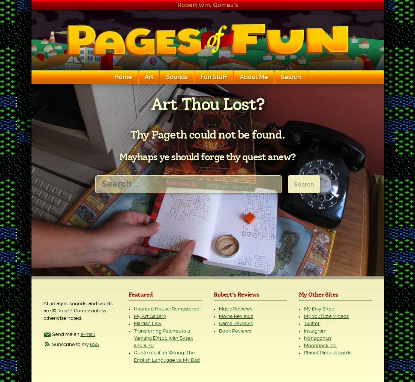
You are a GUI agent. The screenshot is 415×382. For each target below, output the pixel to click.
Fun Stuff (214, 77)
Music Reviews (235, 309)
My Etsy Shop (319, 309)
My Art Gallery (150, 316)
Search (291, 77)
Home (123, 77)
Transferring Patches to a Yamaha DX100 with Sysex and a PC (163, 338)
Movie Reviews (236, 316)
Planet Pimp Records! (328, 353)
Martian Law (148, 323)
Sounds (177, 77)
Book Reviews (235, 331)
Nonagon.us (317, 338)
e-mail (88, 334)
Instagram (315, 331)
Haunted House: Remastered (166, 309)
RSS (94, 344)
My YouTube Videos (326, 316)
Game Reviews (236, 323)
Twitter (312, 323)
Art (149, 77)
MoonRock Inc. (320, 345)
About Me (254, 77)
